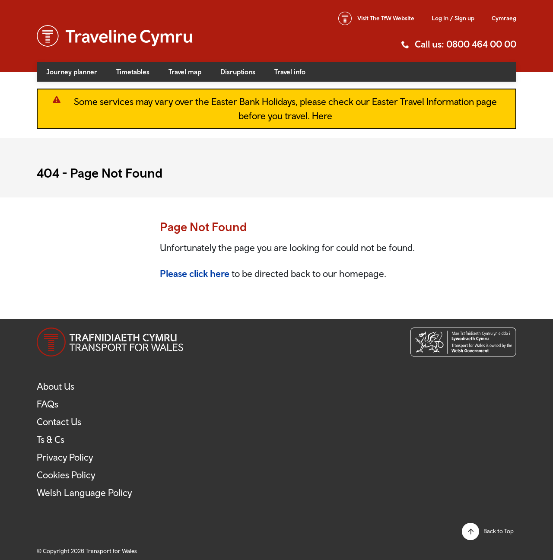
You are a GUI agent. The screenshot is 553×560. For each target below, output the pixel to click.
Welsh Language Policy (84, 492)
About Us (55, 386)
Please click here (194, 273)
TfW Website (385, 18)
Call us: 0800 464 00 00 (465, 44)
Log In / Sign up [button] (453, 18)
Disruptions (237, 72)
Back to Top (498, 531)
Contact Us (59, 421)
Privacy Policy (65, 457)
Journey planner (71, 72)
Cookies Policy (66, 474)
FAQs (47, 404)
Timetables (132, 72)
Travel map (184, 72)
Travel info (289, 72)
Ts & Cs (50, 439)
